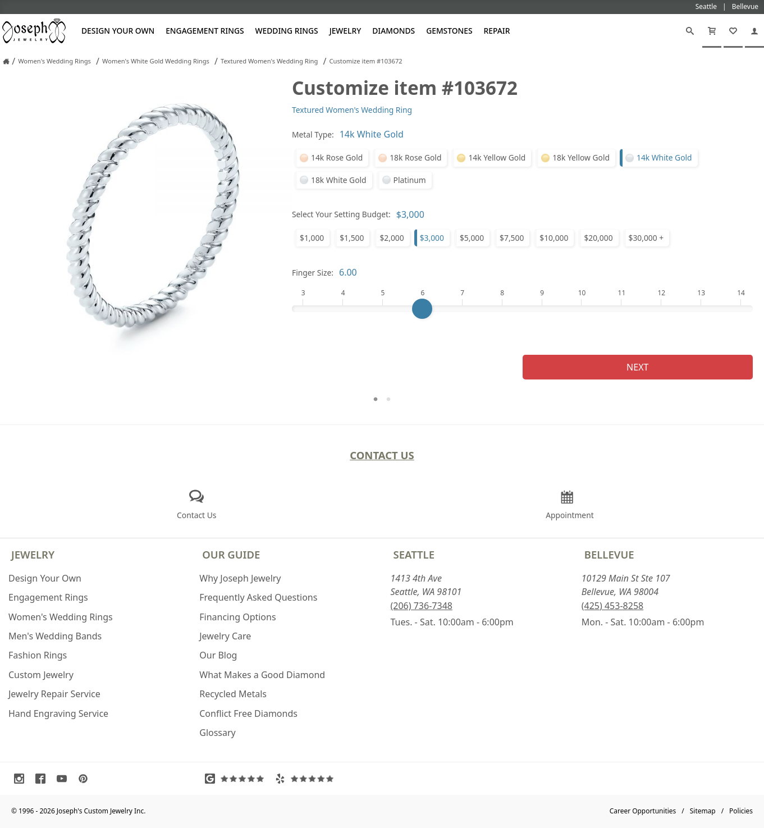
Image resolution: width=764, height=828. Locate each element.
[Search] (689, 31)
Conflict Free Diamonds (248, 713)
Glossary (217, 732)
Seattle (414, 554)
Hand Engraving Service (58, 713)
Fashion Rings (37, 655)
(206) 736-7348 (421, 606)
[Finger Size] (522, 308)
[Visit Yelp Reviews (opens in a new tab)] (307, 779)
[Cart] (711, 31)
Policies (741, 811)
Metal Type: (313, 134)
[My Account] (754, 31)
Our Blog (218, 655)
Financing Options (237, 617)
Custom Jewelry (41, 675)
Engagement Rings (205, 30)
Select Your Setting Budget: (341, 214)
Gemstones (449, 30)
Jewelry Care (225, 636)
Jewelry (346, 30)
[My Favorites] (733, 31)
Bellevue (609, 554)
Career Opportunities (643, 811)
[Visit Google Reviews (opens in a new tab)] (237, 779)
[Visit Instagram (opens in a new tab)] (22, 778)
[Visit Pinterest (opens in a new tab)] (86, 778)
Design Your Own (117, 30)
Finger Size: (312, 272)
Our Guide (231, 554)
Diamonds (393, 30)
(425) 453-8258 (612, 606)
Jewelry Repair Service (54, 694)
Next (637, 367)
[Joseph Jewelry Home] (6, 61)
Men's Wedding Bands (55, 636)
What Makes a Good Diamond (262, 675)
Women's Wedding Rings (60, 617)
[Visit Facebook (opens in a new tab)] (43, 778)
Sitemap (703, 811)
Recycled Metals (233, 694)
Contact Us (382, 455)
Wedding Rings (286, 30)
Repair (497, 30)
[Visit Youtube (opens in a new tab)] (64, 778)
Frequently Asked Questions (258, 597)
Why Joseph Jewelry (240, 578)
